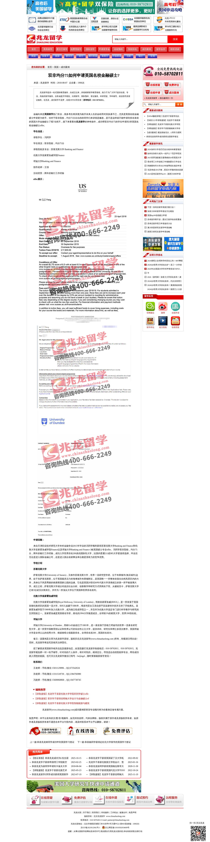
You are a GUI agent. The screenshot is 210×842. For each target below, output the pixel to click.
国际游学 (90, 49)
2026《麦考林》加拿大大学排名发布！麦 (164, 277)
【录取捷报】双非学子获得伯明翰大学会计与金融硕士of (62, 698)
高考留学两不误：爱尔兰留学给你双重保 (164, 219)
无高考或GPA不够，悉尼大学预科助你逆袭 (165, 170)
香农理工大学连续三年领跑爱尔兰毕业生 (164, 162)
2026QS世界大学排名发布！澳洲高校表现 (164, 285)
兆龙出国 (77, 812)
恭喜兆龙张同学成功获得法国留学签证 (162, 136)
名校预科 (118, 49)
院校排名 (132, 49)
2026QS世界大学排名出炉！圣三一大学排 (164, 265)
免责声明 (132, 812)
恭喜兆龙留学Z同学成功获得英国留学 (50, 774)
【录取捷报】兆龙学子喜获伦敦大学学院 (163, 124)
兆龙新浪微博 (151, 98)
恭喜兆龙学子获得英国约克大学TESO (107, 770)
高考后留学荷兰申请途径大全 (159, 223)
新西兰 (105, 56)
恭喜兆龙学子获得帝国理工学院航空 (49, 762)
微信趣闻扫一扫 (166, 98)
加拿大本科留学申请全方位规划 (160, 211)
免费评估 (174, 85)
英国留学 (48, 114)
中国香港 (116, 56)
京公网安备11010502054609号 (116, 827)
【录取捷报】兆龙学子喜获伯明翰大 (106, 774)
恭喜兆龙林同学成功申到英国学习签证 (55, 742)
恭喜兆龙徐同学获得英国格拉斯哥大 (106, 766)
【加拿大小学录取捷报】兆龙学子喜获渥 (163, 120)
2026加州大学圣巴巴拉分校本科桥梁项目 (164, 149)
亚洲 (152, 56)
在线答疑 (155, 85)
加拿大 (45, 56)
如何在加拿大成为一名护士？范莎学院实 (164, 153)
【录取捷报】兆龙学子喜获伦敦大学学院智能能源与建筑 (62, 703)
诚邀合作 (123, 812)
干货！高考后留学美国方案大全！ (161, 207)
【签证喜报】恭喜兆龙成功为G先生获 (50, 758)
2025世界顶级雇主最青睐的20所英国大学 (164, 158)
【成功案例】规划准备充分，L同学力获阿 (163, 132)
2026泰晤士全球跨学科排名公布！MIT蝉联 (165, 261)
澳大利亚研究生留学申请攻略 (159, 228)
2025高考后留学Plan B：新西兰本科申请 (164, 174)
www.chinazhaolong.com (63, 710)
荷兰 (81, 56)
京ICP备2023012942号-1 (90, 827)
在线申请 (155, 92)
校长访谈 (174, 49)
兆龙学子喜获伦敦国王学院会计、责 (106, 762)
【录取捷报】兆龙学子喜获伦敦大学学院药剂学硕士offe (61, 694)
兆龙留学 (44, 83)
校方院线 (163, 327)
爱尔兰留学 (61, 49)
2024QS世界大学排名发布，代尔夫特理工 (164, 281)
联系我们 (96, 812)
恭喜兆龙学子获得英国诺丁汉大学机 (106, 758)
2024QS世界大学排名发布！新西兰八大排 (164, 289)
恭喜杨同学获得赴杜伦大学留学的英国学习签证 (108, 742)
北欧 (129, 56)
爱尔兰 (69, 56)
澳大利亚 (93, 56)
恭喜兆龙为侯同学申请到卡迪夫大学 (49, 766)
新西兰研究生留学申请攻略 (158, 232)
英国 (57, 56)
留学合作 (160, 49)
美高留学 (47, 49)
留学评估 (150, 327)
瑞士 (140, 56)
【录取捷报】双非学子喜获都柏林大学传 (163, 128)
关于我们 (86, 812)
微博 (163, 313)
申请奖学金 (104, 49)
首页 (34, 49)
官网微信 (150, 313)
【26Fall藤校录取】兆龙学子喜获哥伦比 (162, 116)
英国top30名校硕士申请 (157, 215)
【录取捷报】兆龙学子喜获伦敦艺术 (49, 770)
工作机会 (114, 812)
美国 (33, 56)
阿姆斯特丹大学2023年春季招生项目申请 (164, 166)
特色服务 (105, 812)
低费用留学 (76, 49)
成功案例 (146, 49)
